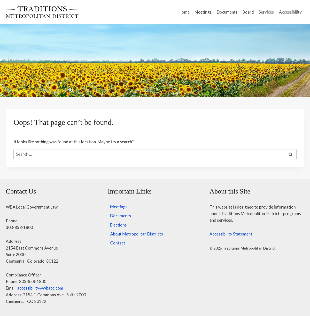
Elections (118, 224)
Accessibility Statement (230, 233)
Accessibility (290, 12)
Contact (117, 242)
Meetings (203, 12)
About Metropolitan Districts (136, 233)
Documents (227, 12)
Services (266, 12)
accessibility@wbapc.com (40, 288)
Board (248, 12)
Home (184, 12)
